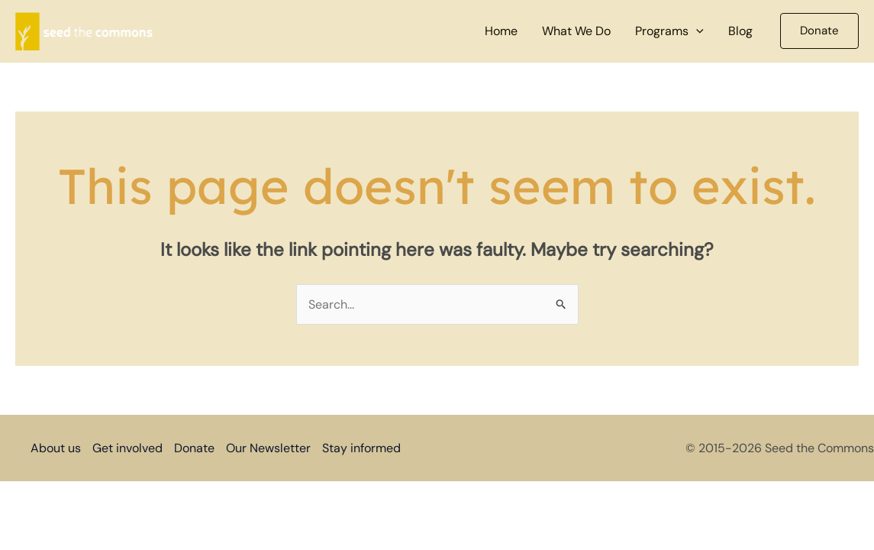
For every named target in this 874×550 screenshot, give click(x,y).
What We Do (576, 31)
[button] (696, 31)
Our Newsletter (268, 448)
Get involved (127, 448)
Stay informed (361, 448)
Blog (740, 31)
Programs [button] (669, 31)
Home (501, 31)
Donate (194, 448)
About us (56, 448)
